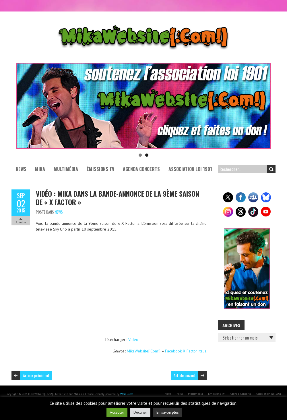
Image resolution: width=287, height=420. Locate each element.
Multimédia (66, 169)
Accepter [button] (117, 412)
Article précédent (36, 375)
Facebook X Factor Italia (186, 351)
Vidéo (133, 339)
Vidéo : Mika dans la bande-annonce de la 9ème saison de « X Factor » (117, 197)
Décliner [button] (140, 412)
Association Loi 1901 (190, 169)
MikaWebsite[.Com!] (143, 351)
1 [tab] (140, 155)
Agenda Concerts (141, 169)
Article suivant (184, 375)
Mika (40, 169)
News (21, 169)
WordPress (126, 394)
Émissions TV (100, 169)
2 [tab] (146, 155)
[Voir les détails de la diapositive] (143, 106)
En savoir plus (167, 412)
